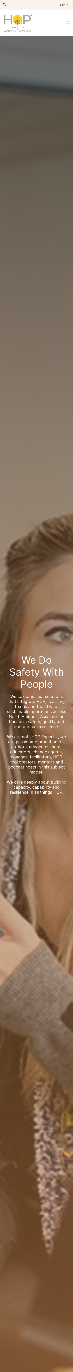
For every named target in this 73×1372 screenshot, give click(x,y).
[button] (4, 4)
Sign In (64, 4)
